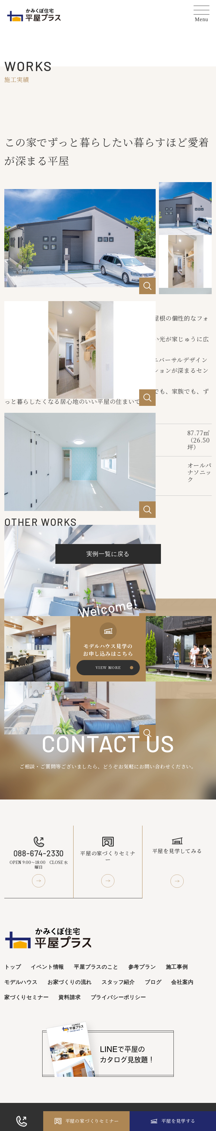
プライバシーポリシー (118, 997)
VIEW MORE (108, 667)
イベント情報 (47, 966)
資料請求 (69, 997)
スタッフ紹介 (118, 982)
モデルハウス (21, 982)
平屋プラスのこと (96, 966)
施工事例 (177, 966)
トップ (12, 966)
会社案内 (182, 982)
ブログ (153, 982)
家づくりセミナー (26, 997)
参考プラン (142, 966)
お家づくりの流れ (69, 982)
